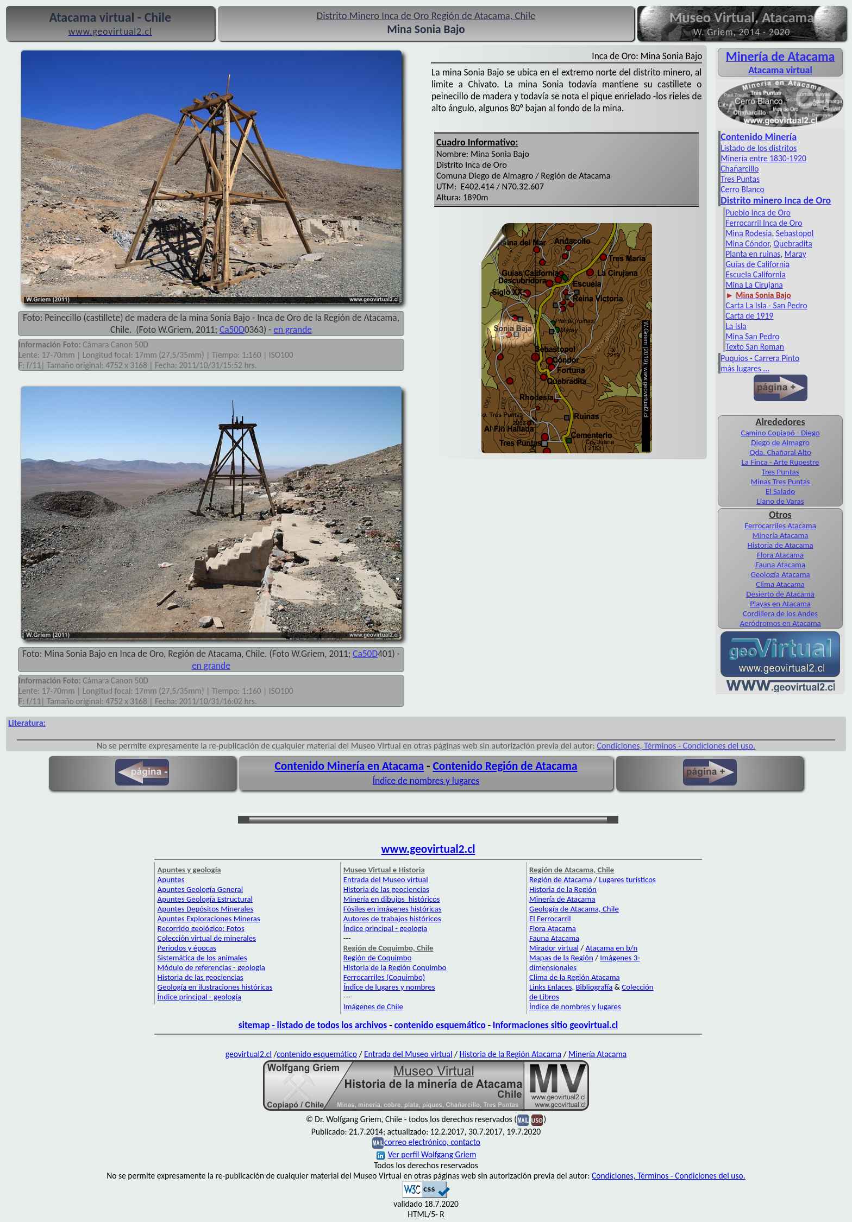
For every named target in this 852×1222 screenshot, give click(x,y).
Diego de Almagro (780, 442)
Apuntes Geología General (200, 889)
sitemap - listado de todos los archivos (313, 1025)
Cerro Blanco (742, 189)
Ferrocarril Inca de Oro (763, 223)
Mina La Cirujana (754, 285)
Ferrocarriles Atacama (780, 525)
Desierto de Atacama (780, 594)
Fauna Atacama (780, 564)
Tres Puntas (740, 179)
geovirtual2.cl (248, 1054)
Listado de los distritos (759, 148)
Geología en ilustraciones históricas (215, 987)
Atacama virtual (780, 70)
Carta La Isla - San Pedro (766, 305)
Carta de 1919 (749, 316)
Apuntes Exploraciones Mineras (209, 918)
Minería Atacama (781, 535)
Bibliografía (594, 987)
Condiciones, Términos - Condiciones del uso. (676, 745)
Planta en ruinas (752, 254)
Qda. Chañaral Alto (780, 452)
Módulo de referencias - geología (211, 967)
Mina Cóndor (747, 243)
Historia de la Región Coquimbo (395, 967)
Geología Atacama (780, 574)
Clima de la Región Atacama (574, 977)
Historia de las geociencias (200, 977)
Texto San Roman (754, 346)
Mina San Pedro (752, 336)
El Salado (780, 491)
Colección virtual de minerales (207, 938)
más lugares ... (745, 368)
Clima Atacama (780, 584)
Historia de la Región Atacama (510, 1054)
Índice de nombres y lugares (426, 781)
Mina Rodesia (748, 233)
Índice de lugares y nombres (389, 987)
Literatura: (27, 723)
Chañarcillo (740, 168)
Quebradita (793, 243)
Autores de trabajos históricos (392, 918)
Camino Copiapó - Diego (780, 433)
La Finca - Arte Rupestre (780, 462)
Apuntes (171, 879)
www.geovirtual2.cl (428, 849)
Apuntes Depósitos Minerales (206, 909)
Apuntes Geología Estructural (205, 899)
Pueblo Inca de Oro (758, 212)
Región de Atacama (560, 879)
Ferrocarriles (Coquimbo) (384, 977)
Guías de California (757, 264)
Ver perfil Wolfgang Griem (427, 1154)
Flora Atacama (780, 555)
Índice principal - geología (199, 997)
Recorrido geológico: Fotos (201, 928)
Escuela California (755, 274)
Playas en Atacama (780, 604)
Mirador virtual (554, 948)
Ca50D (232, 329)
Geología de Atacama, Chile (574, 909)
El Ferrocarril (550, 918)
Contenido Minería (759, 137)
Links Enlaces (550, 987)
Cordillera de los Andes (780, 613)
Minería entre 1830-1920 (763, 158)
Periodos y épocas (187, 948)
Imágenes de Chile (373, 1006)
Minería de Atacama (562, 899)
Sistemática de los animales (202, 958)
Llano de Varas (780, 501)
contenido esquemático (439, 1025)
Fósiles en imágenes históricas (392, 909)
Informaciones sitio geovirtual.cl (555, 1025)
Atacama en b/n (612, 948)
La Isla (735, 326)
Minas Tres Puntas (780, 481)
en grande (292, 329)
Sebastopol (794, 233)
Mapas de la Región (561, 958)
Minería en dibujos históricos (391, 899)
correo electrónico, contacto (432, 1142)
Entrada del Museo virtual (385, 879)
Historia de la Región (563, 889)
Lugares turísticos (627, 879)
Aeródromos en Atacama (780, 623)
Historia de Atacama (780, 545)
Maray (795, 254)
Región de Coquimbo (377, 958)
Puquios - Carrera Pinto (760, 358)
